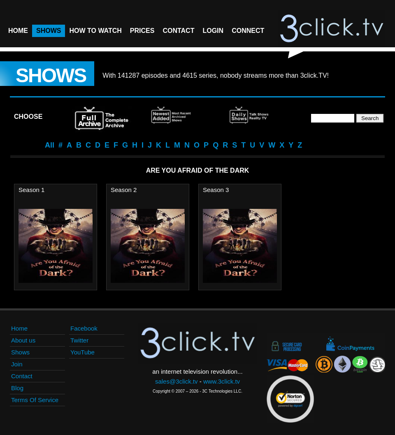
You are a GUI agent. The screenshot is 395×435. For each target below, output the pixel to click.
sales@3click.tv (176, 381)
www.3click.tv (221, 381)
